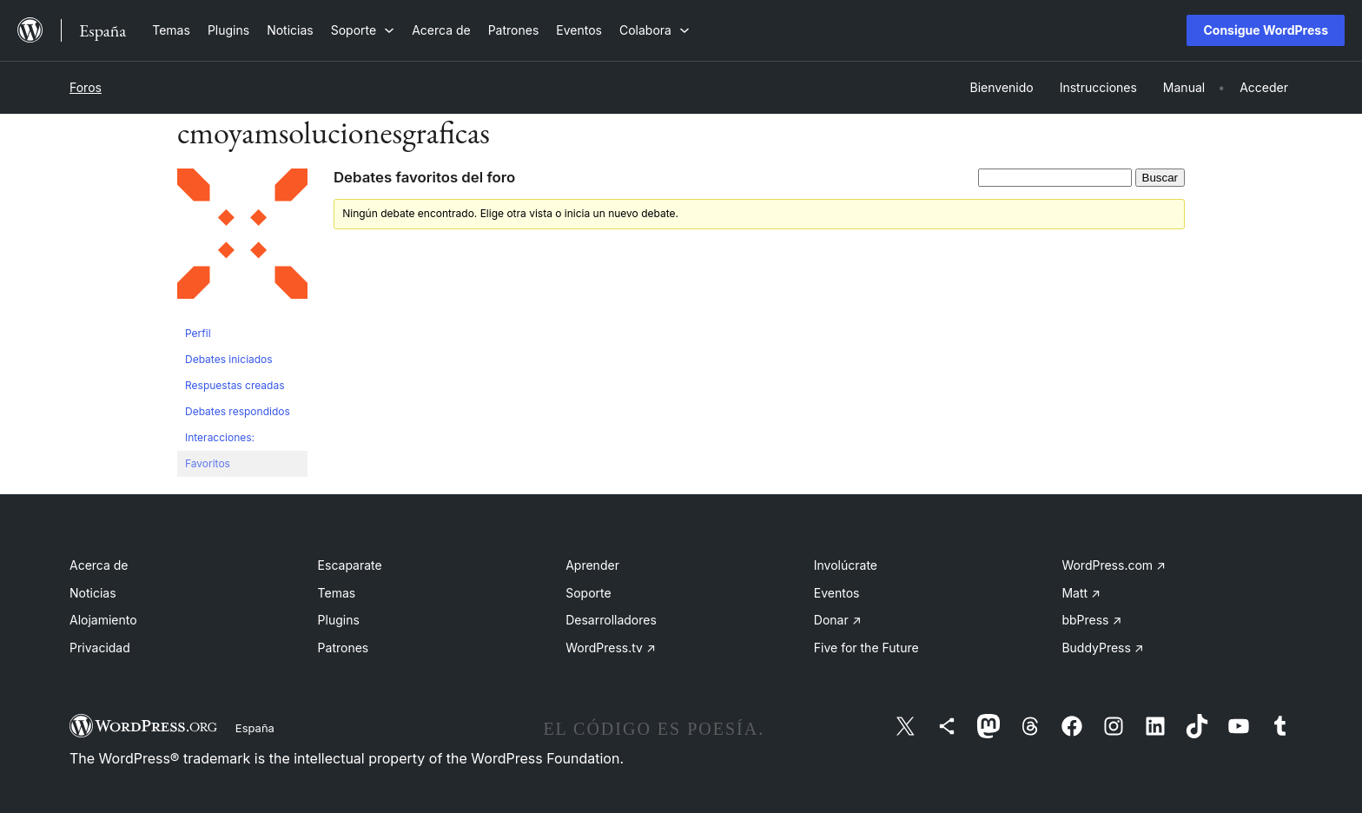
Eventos (837, 592)
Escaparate (350, 565)
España (254, 728)
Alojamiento (103, 619)
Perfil (198, 333)
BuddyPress (1102, 647)
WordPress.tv (610, 647)
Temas (337, 592)
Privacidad (99, 647)
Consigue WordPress (1265, 30)
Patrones (343, 647)
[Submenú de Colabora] (654, 30)
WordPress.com (1113, 565)
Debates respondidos (237, 411)
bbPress (1091, 619)
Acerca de (99, 565)
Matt (1080, 592)
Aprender (592, 565)
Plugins (339, 619)
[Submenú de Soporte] (362, 30)
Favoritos (207, 463)
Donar (838, 619)
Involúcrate (845, 565)
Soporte (588, 592)
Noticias (92, 592)
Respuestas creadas (235, 385)
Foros (85, 87)
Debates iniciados (229, 359)
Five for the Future (866, 647)
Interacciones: (220, 437)
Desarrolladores (611, 619)
